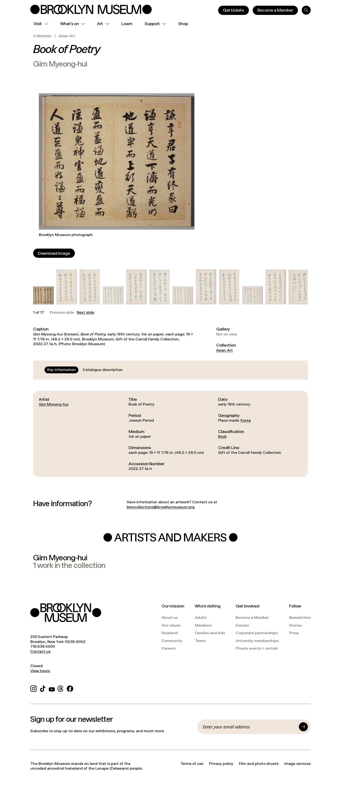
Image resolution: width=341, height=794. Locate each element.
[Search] (306, 10)
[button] (43, 295)
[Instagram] (33, 687)
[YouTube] (52, 687)
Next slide (85, 312)
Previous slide (62, 312)
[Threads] (61, 687)
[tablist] (85, 369)
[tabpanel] (170, 434)
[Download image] (54, 253)
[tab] (62, 369)
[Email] (249, 726)
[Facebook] (70, 687)
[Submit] (303, 726)
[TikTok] (43, 687)
